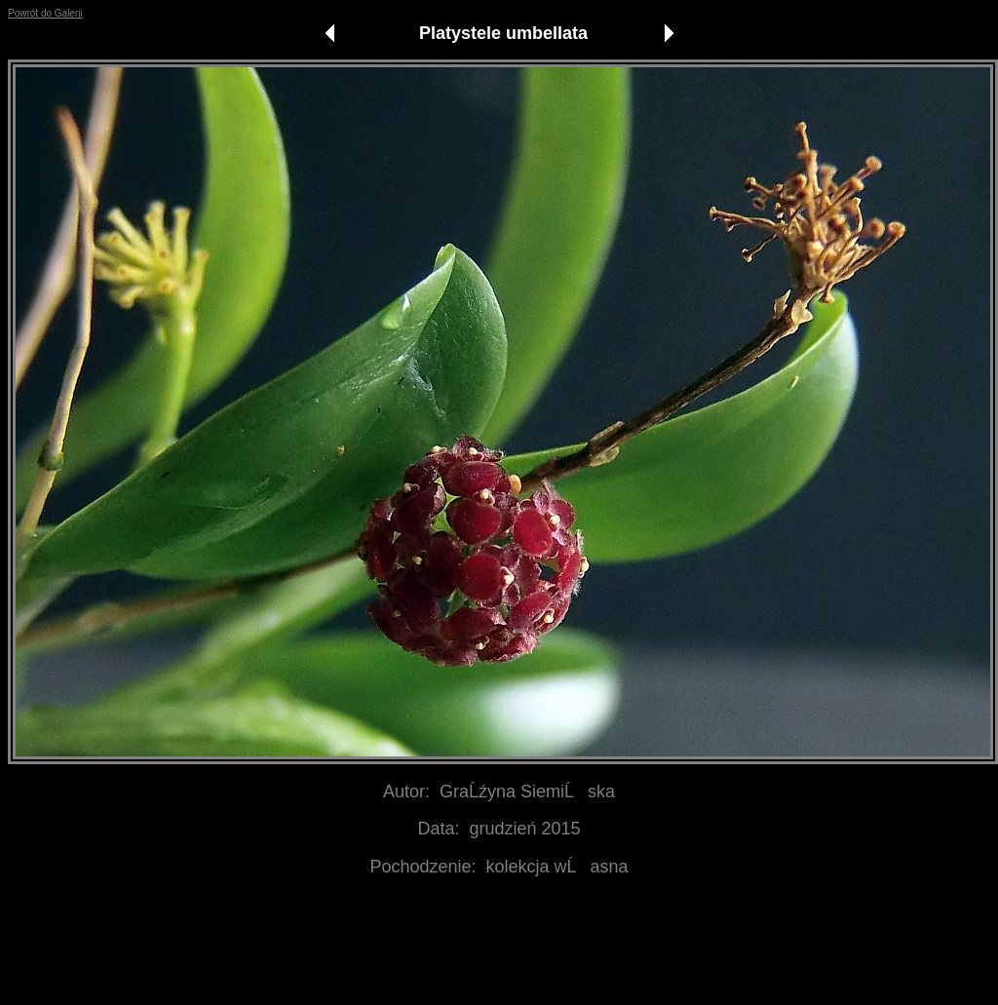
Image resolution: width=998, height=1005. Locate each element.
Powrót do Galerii (45, 13)
